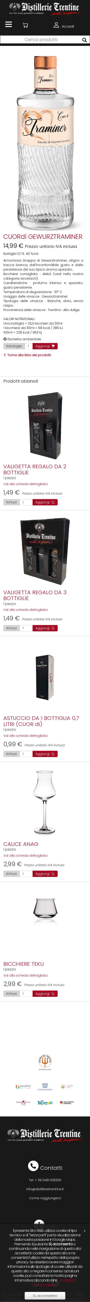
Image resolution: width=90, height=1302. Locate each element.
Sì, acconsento (45, 1295)
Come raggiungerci (45, 1198)
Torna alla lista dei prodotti (27, 355)
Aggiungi (45, 346)
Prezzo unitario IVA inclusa (32, 493)
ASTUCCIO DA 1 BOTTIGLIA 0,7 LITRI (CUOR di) (41, 721)
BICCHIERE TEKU (23, 964)
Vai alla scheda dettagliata (25, 484)
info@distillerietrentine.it (45, 1189)
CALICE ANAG (20, 844)
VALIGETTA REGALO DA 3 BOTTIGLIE (35, 595)
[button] (25, 25)
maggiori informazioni (54, 1282)
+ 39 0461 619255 (48, 1180)
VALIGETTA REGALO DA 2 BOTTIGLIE (34, 469)
